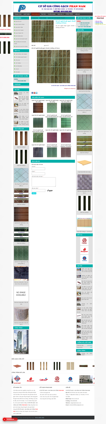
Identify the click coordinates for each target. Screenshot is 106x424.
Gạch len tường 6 (84, 212)
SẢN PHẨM (35, 14)
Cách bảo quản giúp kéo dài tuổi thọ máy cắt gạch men (87, 332)
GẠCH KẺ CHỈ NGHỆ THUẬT (20, 38)
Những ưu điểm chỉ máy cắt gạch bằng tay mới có (87, 277)
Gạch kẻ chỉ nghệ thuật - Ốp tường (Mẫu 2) (66, 101)
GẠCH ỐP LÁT (17, 21)
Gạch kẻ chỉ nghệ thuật (38, 115)
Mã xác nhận (35, 188)
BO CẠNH (17, 72)
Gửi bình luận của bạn (37, 176)
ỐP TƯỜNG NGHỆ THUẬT (20, 57)
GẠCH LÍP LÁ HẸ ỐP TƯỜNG (21, 46)
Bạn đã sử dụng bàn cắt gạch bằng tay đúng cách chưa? (87, 282)
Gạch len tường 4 (84, 152)
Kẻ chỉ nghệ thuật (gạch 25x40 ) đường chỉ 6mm (38, 131)
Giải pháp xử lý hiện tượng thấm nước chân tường (87, 338)
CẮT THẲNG (17, 63)
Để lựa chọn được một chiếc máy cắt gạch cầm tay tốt (87, 316)
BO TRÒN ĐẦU (18, 66)
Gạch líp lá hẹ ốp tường (84, 91)
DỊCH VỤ (61, 14)
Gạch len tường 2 (21, 204)
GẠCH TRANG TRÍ (18, 33)
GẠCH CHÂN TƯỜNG (19, 24)
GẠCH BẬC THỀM (18, 27)
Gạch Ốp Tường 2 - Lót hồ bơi (84, 231)
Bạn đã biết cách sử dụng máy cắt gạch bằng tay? (87, 322)
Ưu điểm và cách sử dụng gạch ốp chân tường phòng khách (87, 288)
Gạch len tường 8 (21, 147)
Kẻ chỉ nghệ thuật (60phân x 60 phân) (52, 145)
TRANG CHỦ (18, 14)
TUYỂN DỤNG (51, 14)
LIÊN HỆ (77, 14)
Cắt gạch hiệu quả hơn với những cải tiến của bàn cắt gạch (87, 327)
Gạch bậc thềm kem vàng (84, 172)
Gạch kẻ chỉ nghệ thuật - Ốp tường (38, 101)
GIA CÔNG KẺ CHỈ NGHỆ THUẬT (20, 42)
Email (33, 171)
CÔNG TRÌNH (69, 14)
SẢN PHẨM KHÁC (18, 36)
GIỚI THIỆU (27, 14)
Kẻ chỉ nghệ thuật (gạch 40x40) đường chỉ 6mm (52, 116)
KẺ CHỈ (16, 69)
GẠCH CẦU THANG (19, 30)
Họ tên (34, 166)
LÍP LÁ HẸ (17, 60)
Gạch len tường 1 (21, 243)
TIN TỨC (43, 14)
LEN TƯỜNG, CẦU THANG (20, 54)
